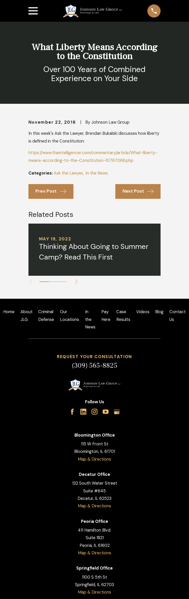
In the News (97, 173)
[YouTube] (106, 412)
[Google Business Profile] (117, 412)
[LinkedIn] (83, 412)
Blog (159, 311)
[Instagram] (94, 412)
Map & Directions (94, 459)
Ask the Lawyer (68, 173)
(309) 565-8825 (94, 365)
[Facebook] (72, 412)
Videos (142, 311)
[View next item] (76, 281)
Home (8, 311)
